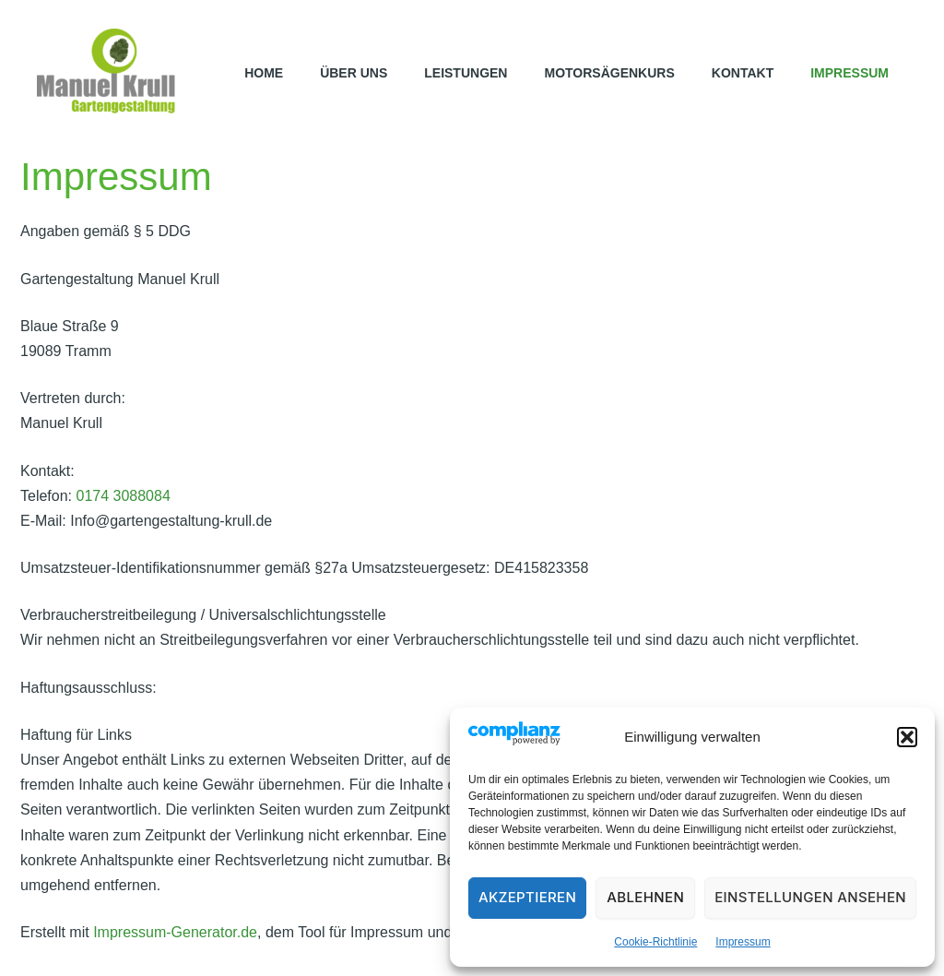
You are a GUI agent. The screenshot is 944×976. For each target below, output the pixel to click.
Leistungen (465, 72)
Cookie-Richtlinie (655, 941)
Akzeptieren (527, 897)
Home (263, 72)
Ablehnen (645, 897)
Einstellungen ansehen (810, 897)
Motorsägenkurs (609, 72)
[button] (907, 737)
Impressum (742, 941)
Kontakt (742, 72)
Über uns (353, 72)
